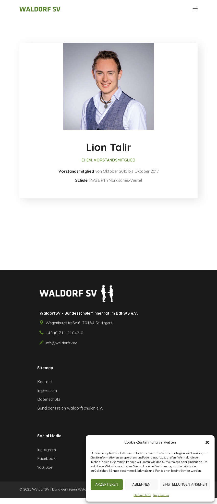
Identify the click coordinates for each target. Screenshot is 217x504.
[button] (207, 442)
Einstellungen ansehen (185, 484)
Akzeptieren (106, 484)
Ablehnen (141, 484)
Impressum (161, 495)
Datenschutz (142, 495)
